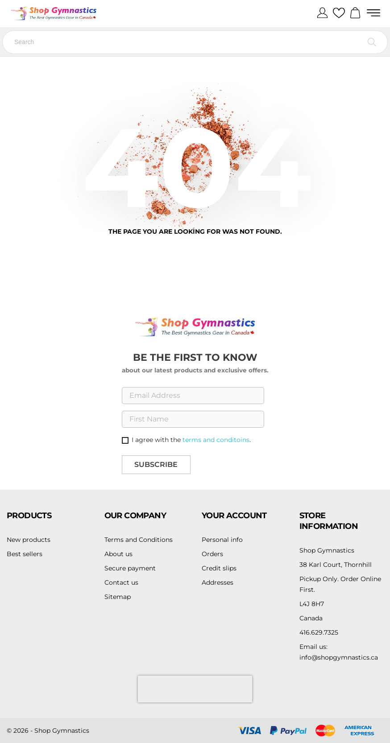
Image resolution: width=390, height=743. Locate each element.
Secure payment (130, 568)
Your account (234, 515)
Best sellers (24, 554)
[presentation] (195, 689)
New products (28, 540)
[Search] (195, 42)
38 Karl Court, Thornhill (335, 565)
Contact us (121, 582)
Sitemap (117, 597)
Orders (212, 554)
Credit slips (219, 568)
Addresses (217, 582)
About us (118, 554)
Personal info (222, 540)
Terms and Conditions (138, 540)
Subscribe (156, 464)
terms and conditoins (216, 440)
